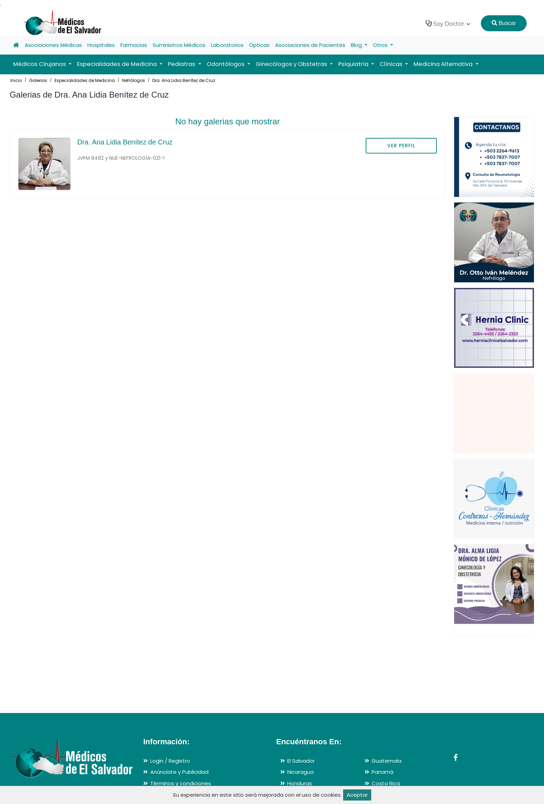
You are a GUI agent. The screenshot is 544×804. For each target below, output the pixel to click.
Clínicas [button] (392, 64)
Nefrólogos (133, 80)
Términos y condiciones (180, 783)
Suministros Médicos (179, 45)
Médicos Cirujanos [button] (40, 64)
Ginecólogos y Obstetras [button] (292, 64)
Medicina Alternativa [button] (444, 64)
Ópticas (259, 45)
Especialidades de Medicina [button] (117, 64)
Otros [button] (381, 45)
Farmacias (133, 45)
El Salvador (301, 760)
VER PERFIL (401, 145)
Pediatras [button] (182, 64)
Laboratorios (227, 45)
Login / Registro (170, 760)
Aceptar (357, 794)
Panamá (382, 772)
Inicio (16, 80)
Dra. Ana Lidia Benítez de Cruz (183, 80)
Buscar (504, 23)
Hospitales (101, 45)
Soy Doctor (448, 23)
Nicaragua (300, 772)
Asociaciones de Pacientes (310, 45)
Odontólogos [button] (226, 64)
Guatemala (386, 760)
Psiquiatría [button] (354, 64)
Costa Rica (386, 783)
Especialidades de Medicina (84, 80)
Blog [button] (357, 45)
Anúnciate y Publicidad (179, 772)
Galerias (38, 80)
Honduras (299, 783)
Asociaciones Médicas (53, 45)
